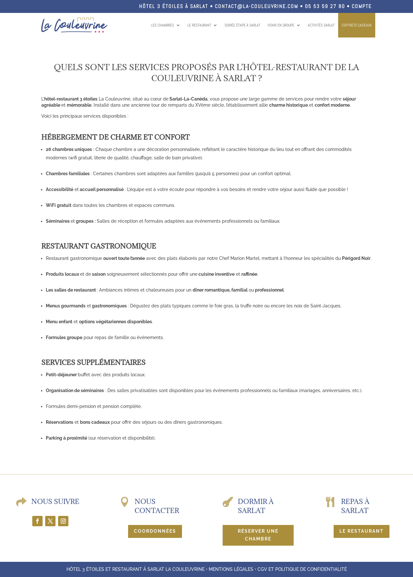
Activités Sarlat (321, 25)
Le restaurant (199, 25)
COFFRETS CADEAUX (357, 25)
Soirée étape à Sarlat (242, 25)
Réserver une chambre (258, 535)
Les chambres (162, 25)
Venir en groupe (280, 25)
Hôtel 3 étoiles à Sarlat (173, 6)
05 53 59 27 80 (325, 6)
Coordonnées (155, 531)
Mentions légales (231, 569)
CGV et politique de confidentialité (302, 569)
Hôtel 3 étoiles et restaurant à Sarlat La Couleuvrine (135, 569)
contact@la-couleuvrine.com (256, 6)
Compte (362, 6)
